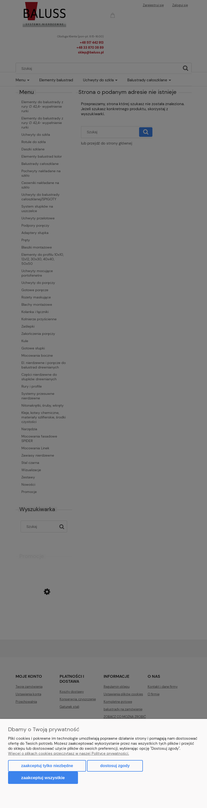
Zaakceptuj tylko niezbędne (47, 766)
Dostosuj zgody (115, 766)
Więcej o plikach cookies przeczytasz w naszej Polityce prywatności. (68, 753)
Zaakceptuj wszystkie (43, 777)
